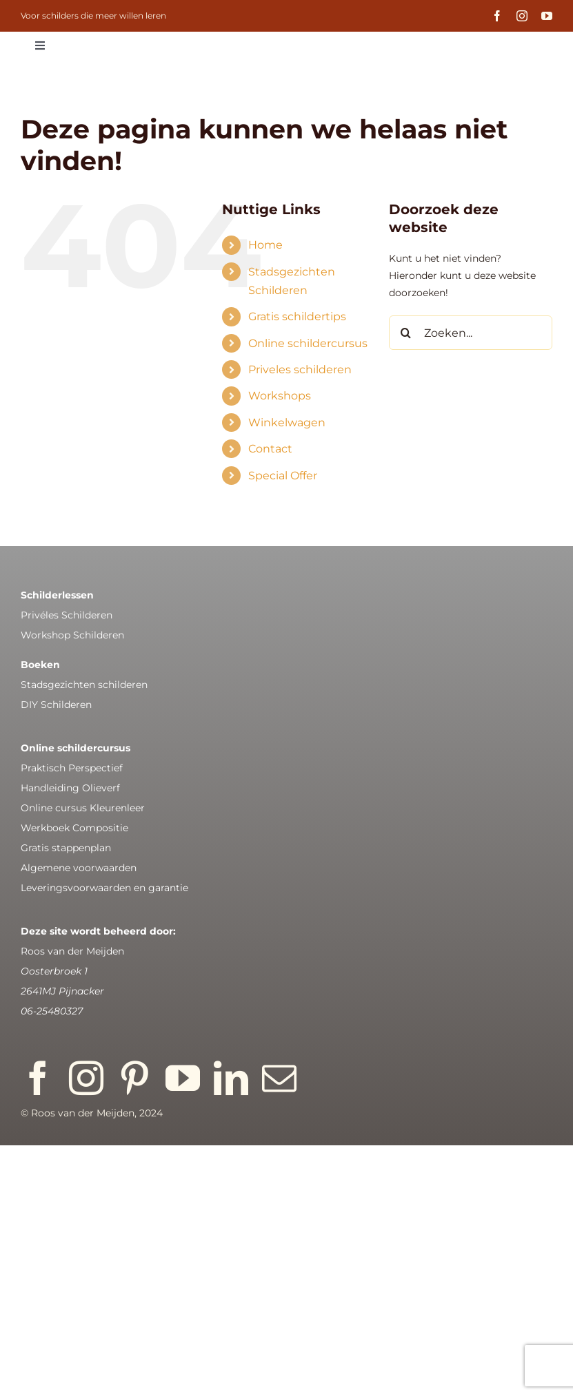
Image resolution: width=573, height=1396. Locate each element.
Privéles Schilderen (66, 615)
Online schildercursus (308, 343)
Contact (270, 448)
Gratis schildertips (297, 316)
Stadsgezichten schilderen (84, 684)
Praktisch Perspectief (72, 768)
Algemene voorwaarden (79, 868)
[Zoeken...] (470, 332)
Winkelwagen (286, 422)
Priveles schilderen (300, 369)
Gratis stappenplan (66, 848)
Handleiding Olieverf (70, 788)
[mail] (279, 1078)
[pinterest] (134, 1078)
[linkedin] (231, 1078)
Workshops (279, 395)
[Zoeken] (406, 332)
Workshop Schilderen (72, 635)
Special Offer (282, 475)
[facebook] (497, 15)
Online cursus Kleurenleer (83, 808)
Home (265, 244)
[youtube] (546, 15)
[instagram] (521, 15)
